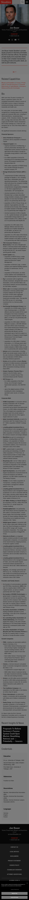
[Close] (27, 883)
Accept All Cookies (14, 897)
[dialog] (14, 890)
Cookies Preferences (15, 889)
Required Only (14, 893)
